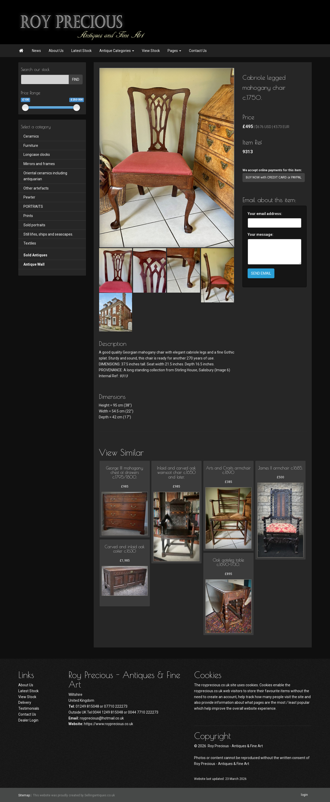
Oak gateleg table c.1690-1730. (228, 562)
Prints (28, 216)
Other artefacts (36, 188)
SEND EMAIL (261, 273)
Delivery (24, 702)
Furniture (30, 145)
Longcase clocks (36, 154)
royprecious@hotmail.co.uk (102, 718)
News (36, 51)
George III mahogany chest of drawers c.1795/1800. (124, 472)
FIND (75, 79)
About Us (56, 51)
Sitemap (24, 795)
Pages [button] (174, 51)
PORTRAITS (33, 206)
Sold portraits (34, 225)
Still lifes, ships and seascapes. (48, 234)
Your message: (260, 234)
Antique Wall (34, 264)
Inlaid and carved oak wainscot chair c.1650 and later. (176, 472)
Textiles (29, 243)
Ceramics (31, 136)
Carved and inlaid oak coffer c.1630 (125, 549)
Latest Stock (81, 51)
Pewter (29, 197)
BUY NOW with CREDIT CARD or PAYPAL (273, 177)
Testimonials (28, 708)
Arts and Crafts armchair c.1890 (228, 470)
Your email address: (265, 214)
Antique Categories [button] (116, 51)
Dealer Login (28, 720)
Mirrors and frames (39, 164)
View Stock (151, 51)
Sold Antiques (35, 255)
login (304, 795)
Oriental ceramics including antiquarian (45, 176)
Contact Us (198, 51)
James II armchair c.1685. (280, 468)
